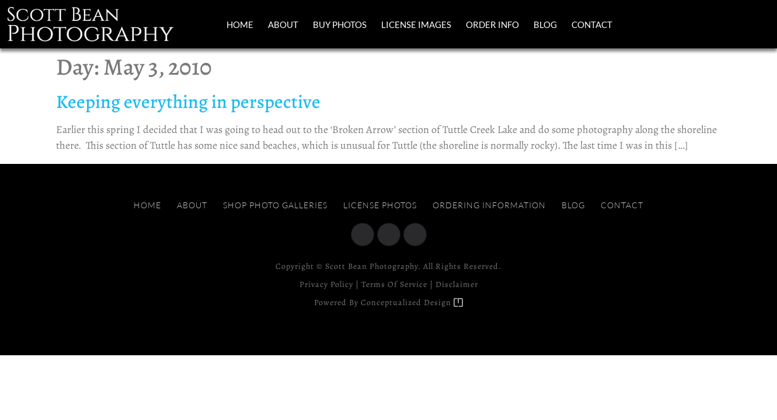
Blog (545, 24)
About (283, 24)
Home (240, 24)
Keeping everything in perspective (188, 101)
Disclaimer (456, 284)
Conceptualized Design (412, 302)
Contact (592, 24)
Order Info (492, 24)
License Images (416, 24)
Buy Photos (340, 24)
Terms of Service (394, 284)
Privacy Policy (326, 284)
